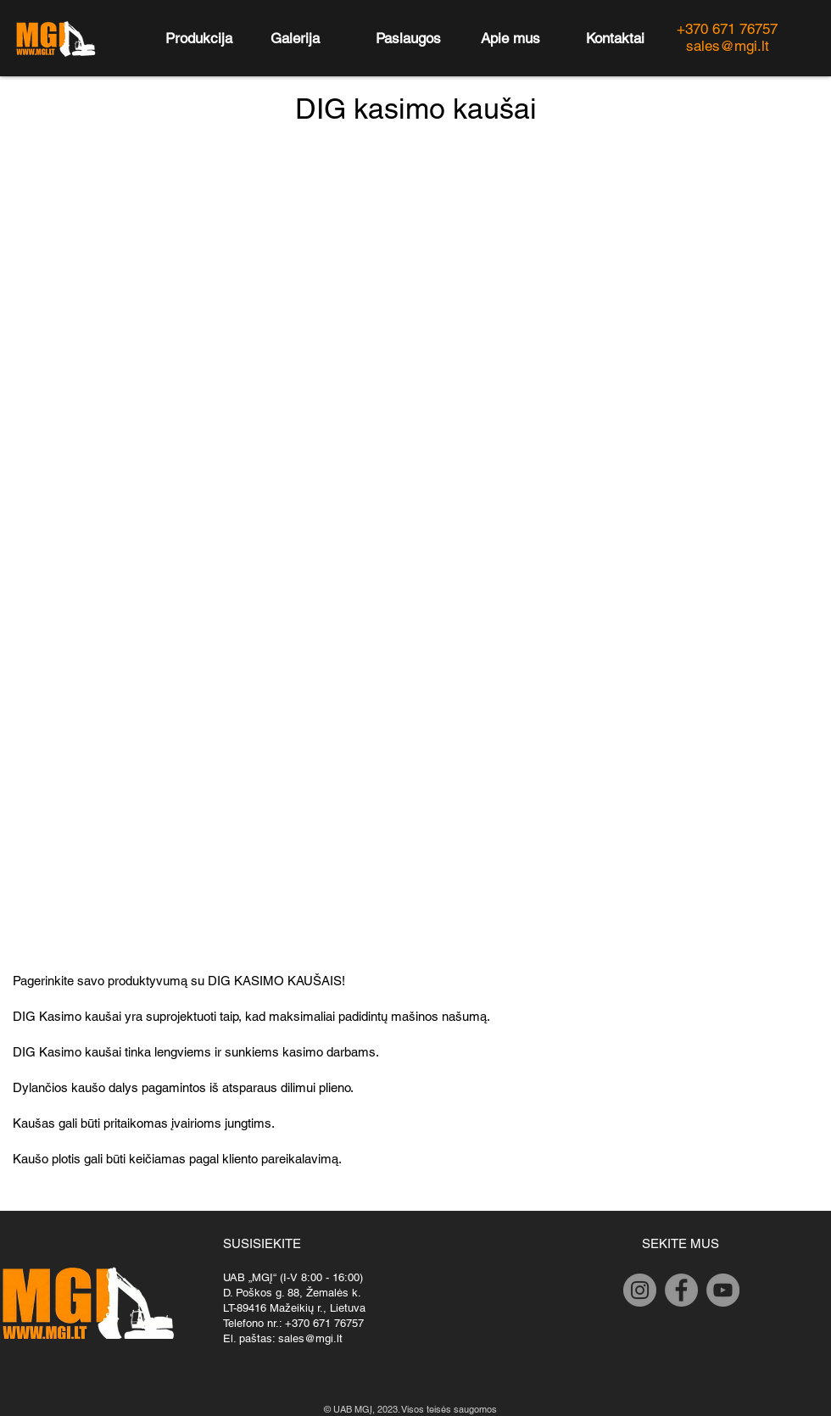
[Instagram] (639, 1290)
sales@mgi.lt (310, 1338)
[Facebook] (681, 1290)
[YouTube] (722, 1290)
